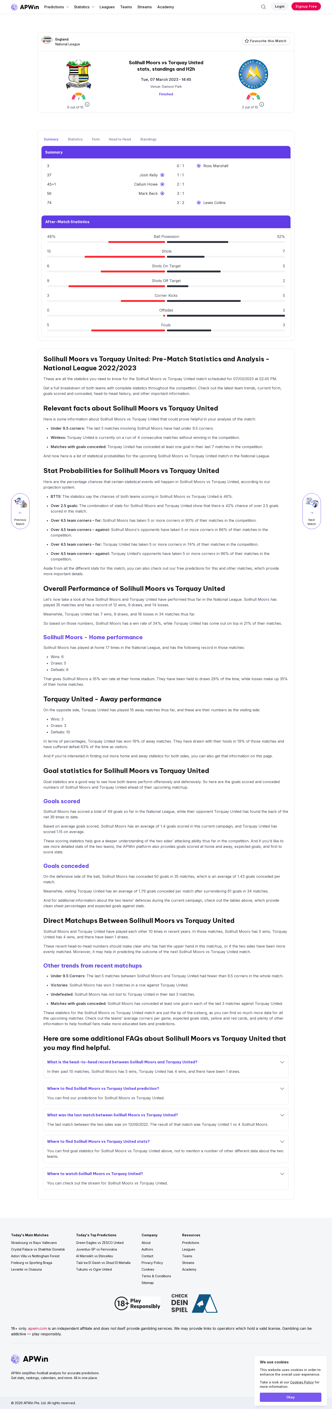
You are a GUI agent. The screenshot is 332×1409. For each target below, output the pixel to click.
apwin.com (37, 1328)
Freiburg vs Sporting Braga (31, 1263)
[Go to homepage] (25, 7)
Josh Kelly (148, 175)
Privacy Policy (152, 1263)
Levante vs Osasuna (26, 1269)
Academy (165, 7)
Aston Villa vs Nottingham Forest (35, 1256)
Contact (147, 1256)
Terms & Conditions (156, 1276)
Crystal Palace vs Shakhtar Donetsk (38, 1249)
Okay (290, 1397)
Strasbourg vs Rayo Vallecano (34, 1243)
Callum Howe (146, 184)
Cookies (148, 1269)
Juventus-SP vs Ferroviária (96, 1249)
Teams (126, 7)
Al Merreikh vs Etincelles (94, 1256)
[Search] (263, 7)
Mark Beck (148, 193)
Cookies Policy (302, 1382)
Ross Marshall (215, 165)
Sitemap (148, 1283)
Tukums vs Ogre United (94, 1269)
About (146, 1243)
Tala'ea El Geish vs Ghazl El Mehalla (103, 1263)
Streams (144, 7)
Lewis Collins (214, 202)
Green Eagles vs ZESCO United (100, 1243)
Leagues (107, 7)
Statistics (84, 7)
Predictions (56, 7)
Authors (147, 1249)
